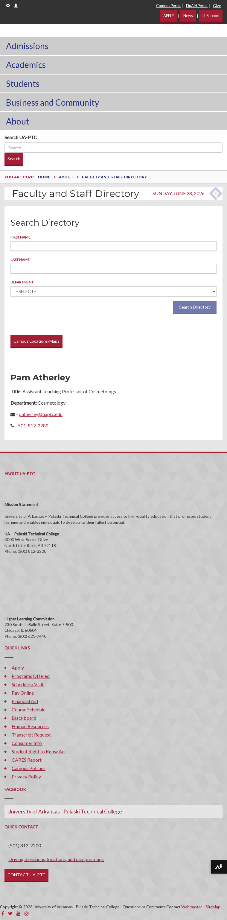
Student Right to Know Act (39, 751)
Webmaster (191, 906)
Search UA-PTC (20, 137)
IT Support (211, 15)
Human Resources (30, 726)
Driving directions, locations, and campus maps (56, 859)
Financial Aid (25, 701)
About (17, 121)
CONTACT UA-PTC (26, 874)
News (188, 15)
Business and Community (52, 102)
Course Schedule (28, 709)
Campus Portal (168, 5)
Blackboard (24, 718)
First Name (20, 237)
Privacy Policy (26, 776)
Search (13, 158)
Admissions (27, 46)
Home (44, 177)
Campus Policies (28, 768)
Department (21, 282)
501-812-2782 (33, 425)
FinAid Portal (197, 5)
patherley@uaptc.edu (41, 414)
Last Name (20, 259)
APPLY (168, 15)
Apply (18, 667)
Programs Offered (31, 676)
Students (22, 83)
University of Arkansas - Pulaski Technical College (64, 811)
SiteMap (213, 906)
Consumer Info (27, 743)
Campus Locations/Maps (36, 341)
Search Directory (195, 306)
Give (217, 5)
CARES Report (27, 760)
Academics (26, 65)
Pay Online (23, 693)
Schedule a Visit (28, 684)
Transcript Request (31, 734)
